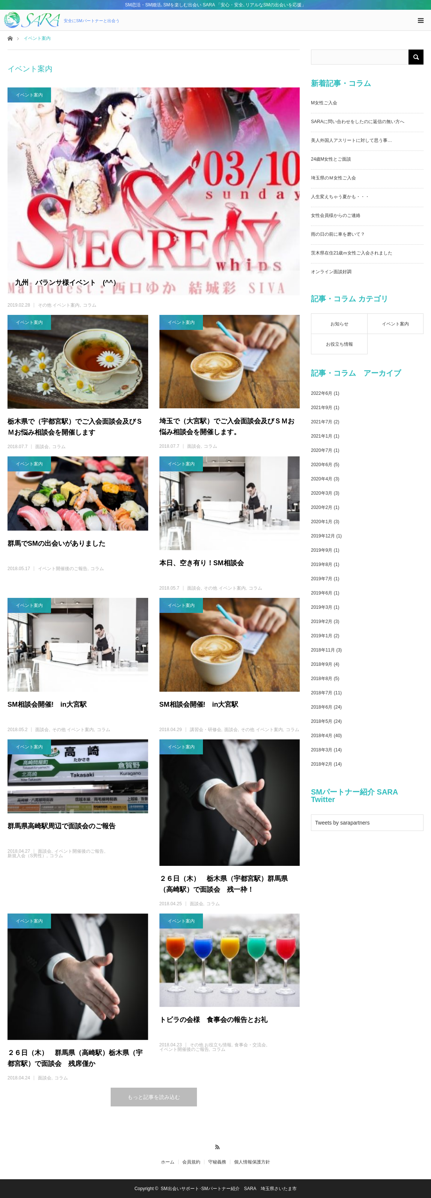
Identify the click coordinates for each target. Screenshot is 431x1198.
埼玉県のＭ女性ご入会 (333, 178)
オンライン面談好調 (331, 271)
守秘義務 (217, 1162)
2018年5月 (321, 721)
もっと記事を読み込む (154, 1097)
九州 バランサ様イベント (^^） (67, 282)
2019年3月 (321, 607)
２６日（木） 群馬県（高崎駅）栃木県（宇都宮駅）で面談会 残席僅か (75, 1058)
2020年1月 (321, 521)
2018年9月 (321, 664)
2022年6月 (321, 393)
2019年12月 (323, 536)
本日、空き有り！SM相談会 (201, 563)
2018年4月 (321, 735)
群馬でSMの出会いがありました (56, 543)
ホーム (167, 1162)
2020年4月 (321, 479)
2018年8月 (321, 678)
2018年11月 (323, 650)
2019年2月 (321, 621)
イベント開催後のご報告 (62, 568)
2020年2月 (321, 507)
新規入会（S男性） (27, 855)
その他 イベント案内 (59, 305)
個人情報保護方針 (252, 1162)
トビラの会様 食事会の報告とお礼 (213, 1019)
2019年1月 (321, 635)
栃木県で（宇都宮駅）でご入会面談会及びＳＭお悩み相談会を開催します (75, 427)
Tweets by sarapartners (342, 823)
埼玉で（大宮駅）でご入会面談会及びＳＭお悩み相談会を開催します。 (226, 426)
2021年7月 (321, 421)
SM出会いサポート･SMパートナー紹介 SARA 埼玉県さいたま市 (229, 1188)
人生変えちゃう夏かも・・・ (340, 196)
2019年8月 (321, 564)
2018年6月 (321, 707)
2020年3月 (321, 493)
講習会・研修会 (205, 729)
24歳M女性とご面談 (331, 159)
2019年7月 (321, 578)
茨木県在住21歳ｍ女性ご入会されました (351, 253)
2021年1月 (321, 436)
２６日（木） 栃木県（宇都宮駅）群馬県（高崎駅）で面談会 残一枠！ (223, 884)
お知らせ (339, 324)
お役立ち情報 (339, 344)
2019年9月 (321, 550)
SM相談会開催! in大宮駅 (47, 704)
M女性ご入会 (324, 102)
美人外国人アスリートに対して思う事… (351, 140)
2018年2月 (321, 764)
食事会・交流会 (250, 1044)
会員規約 (191, 1162)
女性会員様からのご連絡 (335, 215)
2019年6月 (321, 593)
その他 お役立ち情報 (210, 1044)
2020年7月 (321, 450)
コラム (89, 305)
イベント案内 (29, 95)
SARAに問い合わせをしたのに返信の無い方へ (357, 121)
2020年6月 (321, 464)
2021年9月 (321, 407)
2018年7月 (321, 692)
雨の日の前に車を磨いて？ (338, 234)
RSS (215, 1145)
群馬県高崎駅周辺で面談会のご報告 (62, 826)
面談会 (42, 446)
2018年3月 (321, 750)
